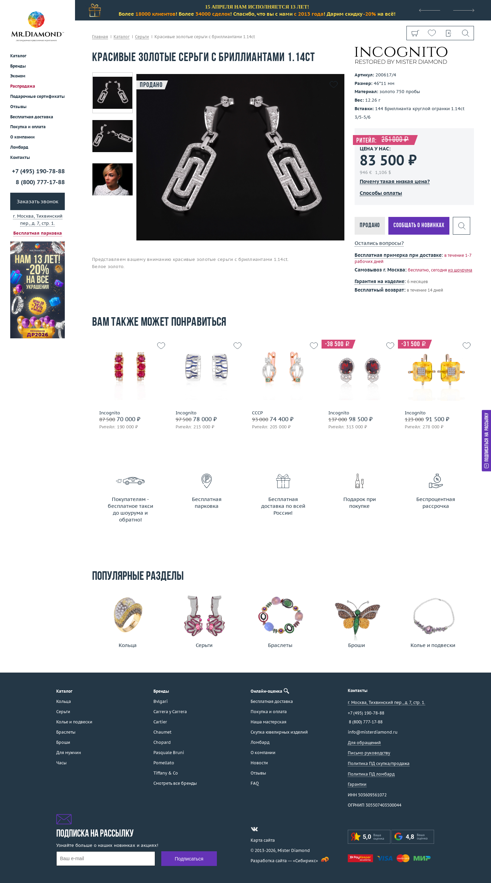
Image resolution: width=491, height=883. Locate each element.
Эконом (17, 75)
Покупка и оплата (28, 126)
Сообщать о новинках (418, 225)
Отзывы (18, 106)
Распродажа (22, 86)
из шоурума (460, 270)
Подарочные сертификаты (37, 96)
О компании (22, 136)
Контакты (20, 157)
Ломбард (19, 147)
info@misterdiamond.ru (373, 732)
